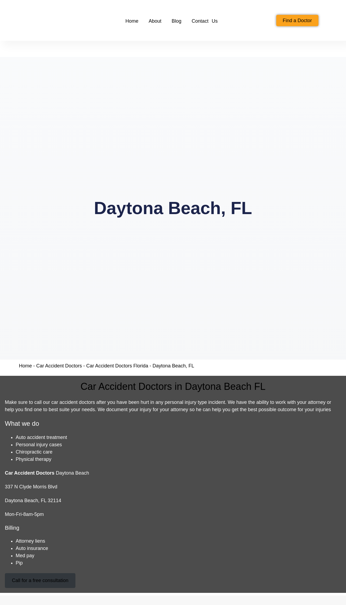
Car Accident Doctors (59, 366)
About (155, 21)
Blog (176, 21)
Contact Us (205, 21)
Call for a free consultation (40, 580)
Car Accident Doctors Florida (117, 366)
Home (131, 21)
